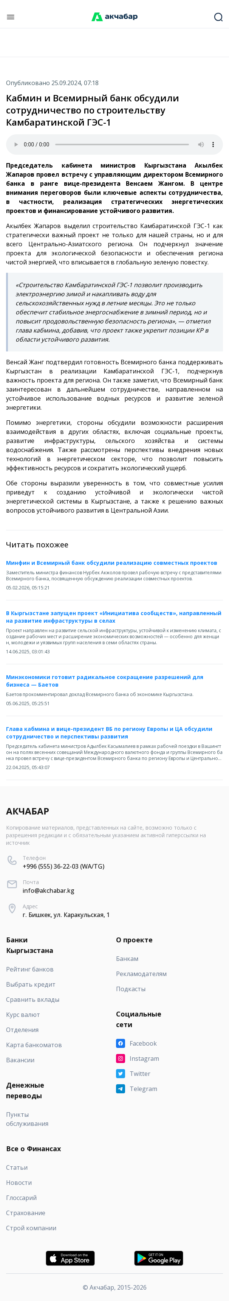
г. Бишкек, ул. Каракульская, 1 (66, 915)
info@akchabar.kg (48, 890)
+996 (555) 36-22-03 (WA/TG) (63, 866)
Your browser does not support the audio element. (114, 144)
